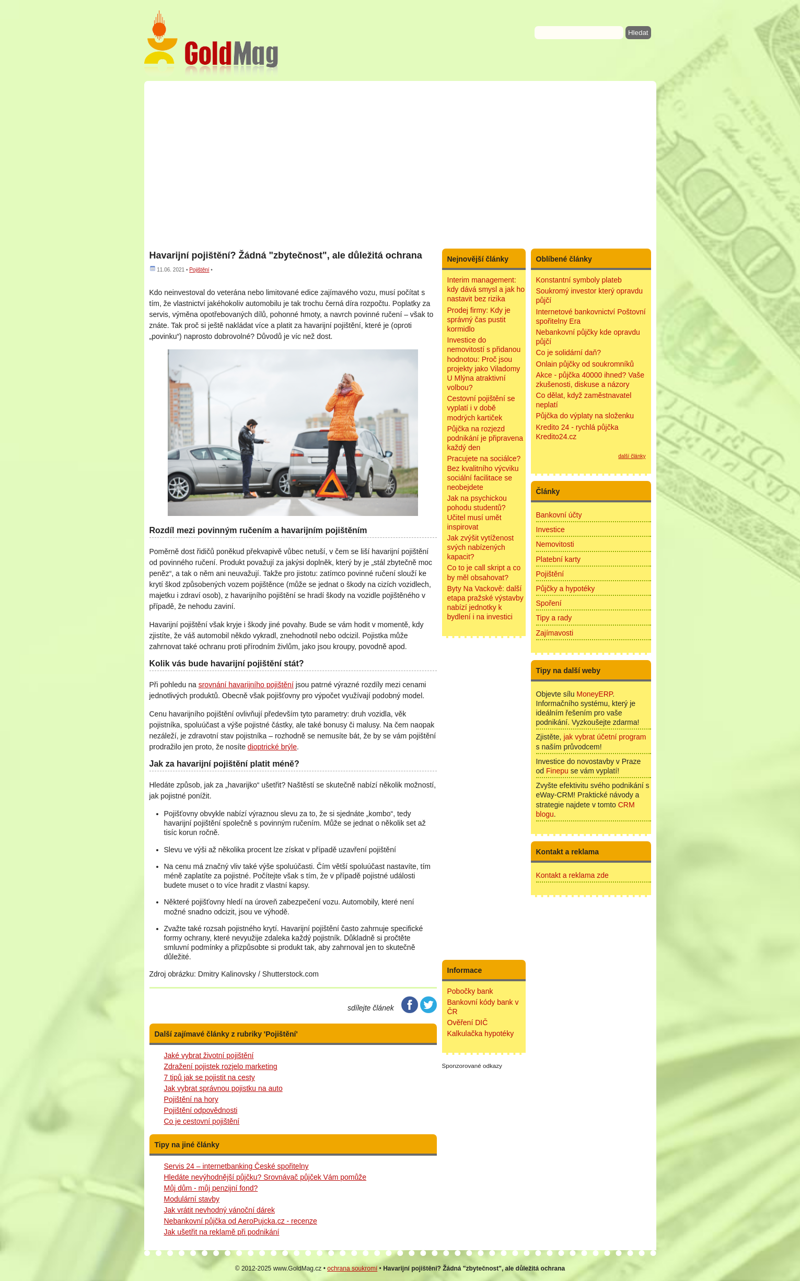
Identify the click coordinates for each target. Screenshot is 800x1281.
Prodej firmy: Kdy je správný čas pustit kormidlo (479, 319)
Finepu (557, 771)
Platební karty (558, 559)
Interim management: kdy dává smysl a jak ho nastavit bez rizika (486, 289)
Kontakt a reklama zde (572, 875)
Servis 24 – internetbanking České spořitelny (236, 1166)
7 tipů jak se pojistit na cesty (209, 1077)
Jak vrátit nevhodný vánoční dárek (219, 1210)
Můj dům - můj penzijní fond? (211, 1188)
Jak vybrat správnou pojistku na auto (223, 1088)
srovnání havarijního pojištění (246, 684)
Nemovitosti (555, 544)
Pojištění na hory (191, 1099)
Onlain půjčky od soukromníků (585, 364)
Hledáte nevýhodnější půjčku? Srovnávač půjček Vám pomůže (265, 1177)
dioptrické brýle (272, 747)
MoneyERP (594, 694)
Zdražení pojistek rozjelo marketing (220, 1066)
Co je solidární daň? (568, 352)
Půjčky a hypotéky (565, 588)
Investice (550, 529)
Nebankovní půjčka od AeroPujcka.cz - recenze (240, 1221)
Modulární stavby (192, 1199)
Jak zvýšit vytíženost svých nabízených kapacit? (480, 547)
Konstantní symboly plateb (579, 280)
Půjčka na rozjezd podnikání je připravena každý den (485, 438)
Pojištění (199, 270)
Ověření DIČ (467, 1022)
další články (631, 456)
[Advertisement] (400, 164)
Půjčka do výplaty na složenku (585, 416)
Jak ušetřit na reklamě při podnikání (222, 1232)
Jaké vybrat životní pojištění (209, 1055)
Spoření (549, 603)
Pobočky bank (470, 991)
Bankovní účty (559, 515)
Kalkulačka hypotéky (480, 1033)
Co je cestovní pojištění (202, 1121)
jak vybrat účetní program (604, 737)
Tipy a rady (554, 618)
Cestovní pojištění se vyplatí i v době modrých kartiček (481, 407)
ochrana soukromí (352, 1268)
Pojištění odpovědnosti (201, 1110)
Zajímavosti (555, 633)
